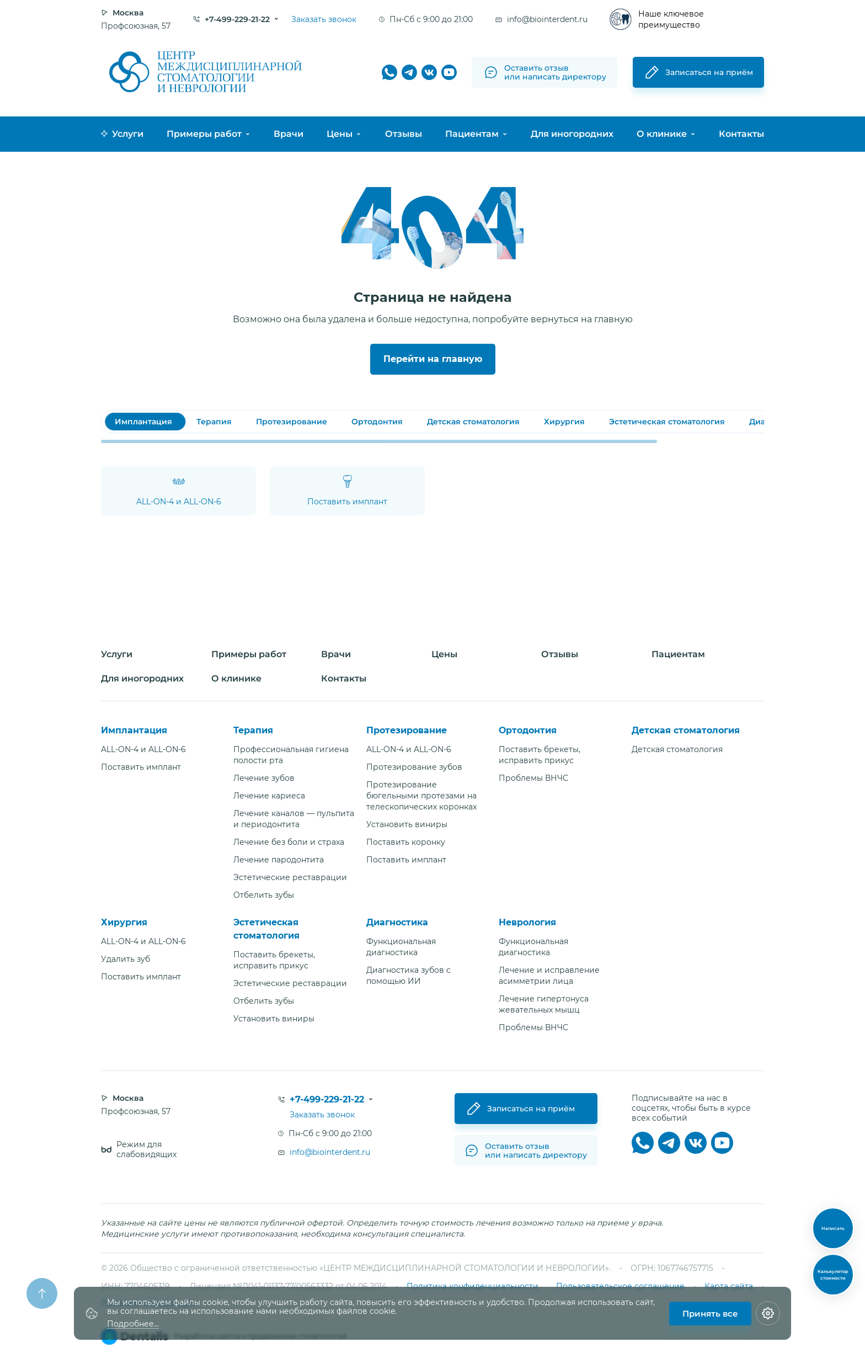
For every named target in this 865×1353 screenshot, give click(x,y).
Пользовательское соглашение (620, 1286)
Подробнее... (133, 1324)
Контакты (741, 134)
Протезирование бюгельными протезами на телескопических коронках (421, 796)
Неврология (527, 922)
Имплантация (134, 730)
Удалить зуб (125, 959)
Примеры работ (204, 134)
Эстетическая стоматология (266, 929)
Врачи (288, 134)
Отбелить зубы (263, 895)
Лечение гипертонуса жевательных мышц (544, 1004)
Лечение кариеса (269, 796)
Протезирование (406, 730)
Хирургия (124, 922)
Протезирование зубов (414, 767)
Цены (340, 134)
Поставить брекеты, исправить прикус (539, 754)
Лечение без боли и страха (288, 842)
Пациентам (472, 134)
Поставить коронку (405, 842)
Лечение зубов (264, 778)
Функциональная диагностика (401, 946)
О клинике (662, 134)
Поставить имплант (141, 767)
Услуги (122, 134)
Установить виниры (406, 824)
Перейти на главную (432, 359)
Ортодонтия (528, 730)
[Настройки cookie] (768, 1313)
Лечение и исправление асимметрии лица (549, 975)
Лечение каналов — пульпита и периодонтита (293, 818)
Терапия (253, 730)
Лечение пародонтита (278, 860)
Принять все (710, 1313)
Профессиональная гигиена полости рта (291, 754)
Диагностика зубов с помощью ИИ (408, 975)
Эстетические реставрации (290, 877)
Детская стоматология (686, 730)
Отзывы (403, 134)
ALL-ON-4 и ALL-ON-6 (143, 749)
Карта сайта (728, 1286)
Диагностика (397, 922)
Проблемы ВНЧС (533, 778)
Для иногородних (572, 134)
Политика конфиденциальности (472, 1286)
